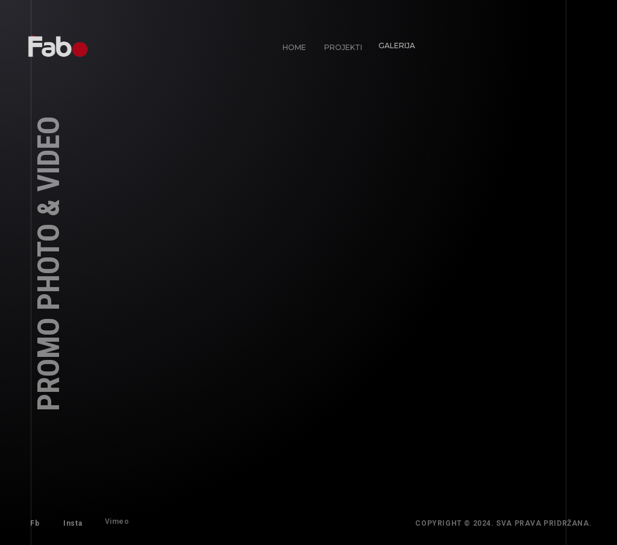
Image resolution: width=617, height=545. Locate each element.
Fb (34, 523)
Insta (71, 522)
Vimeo (113, 518)
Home (294, 47)
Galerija (392, 41)
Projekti (342, 46)
